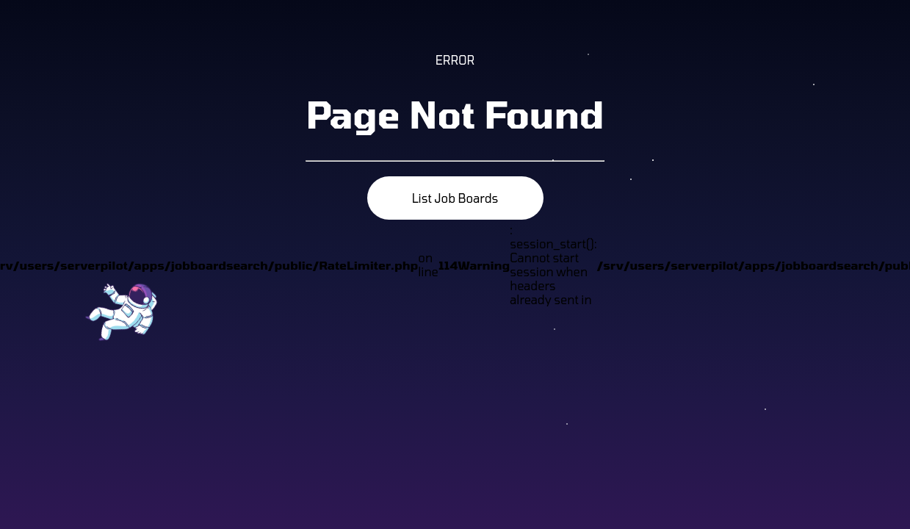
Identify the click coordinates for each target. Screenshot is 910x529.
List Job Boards (455, 198)
